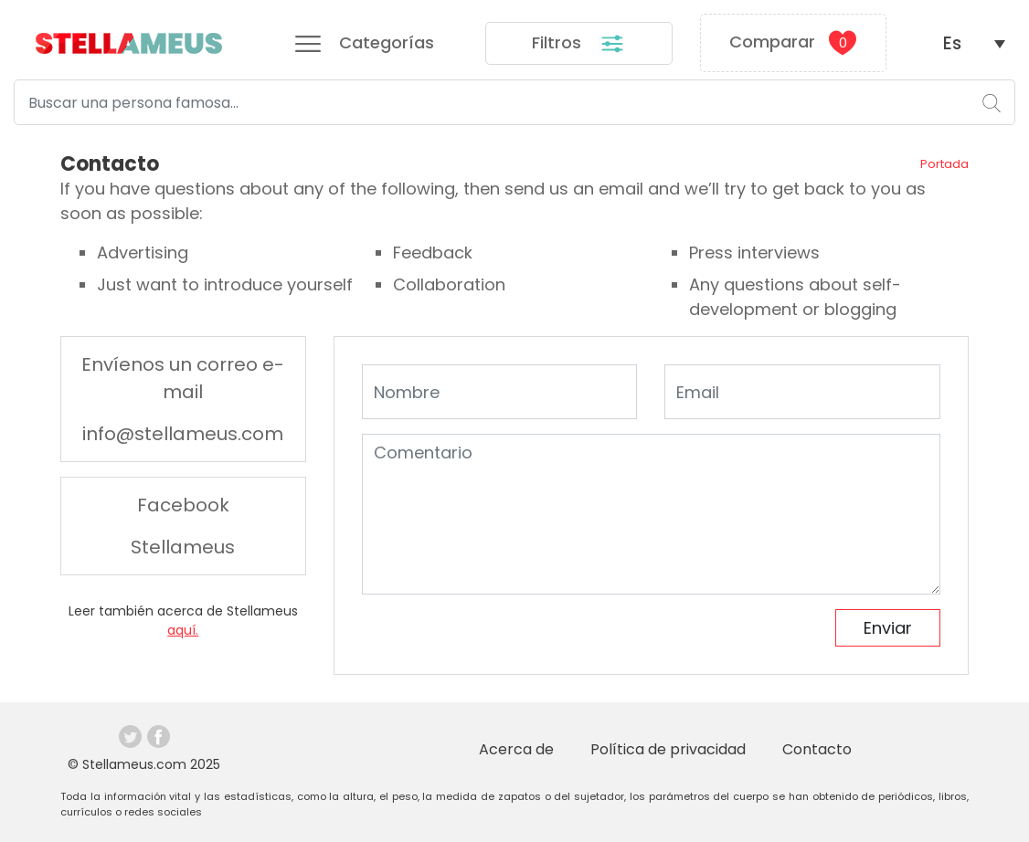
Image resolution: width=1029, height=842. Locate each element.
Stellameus (183, 547)
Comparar (792, 43)
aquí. (182, 630)
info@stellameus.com (182, 434)
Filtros (578, 44)
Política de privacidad (668, 749)
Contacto (817, 749)
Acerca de (516, 749)
